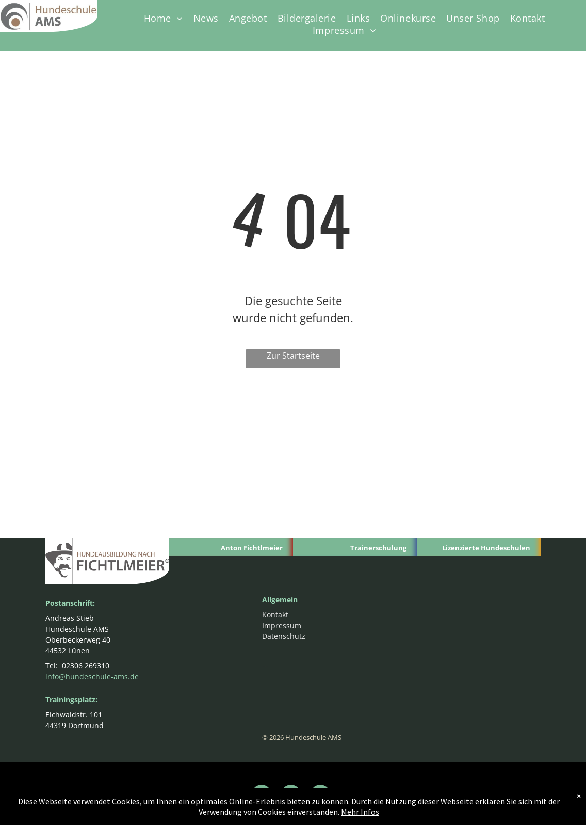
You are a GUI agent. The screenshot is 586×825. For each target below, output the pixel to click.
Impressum (281, 625)
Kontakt (275, 614)
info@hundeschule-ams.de (92, 676)
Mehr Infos (360, 811)
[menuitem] (163, 18)
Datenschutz (283, 636)
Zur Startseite (293, 355)
